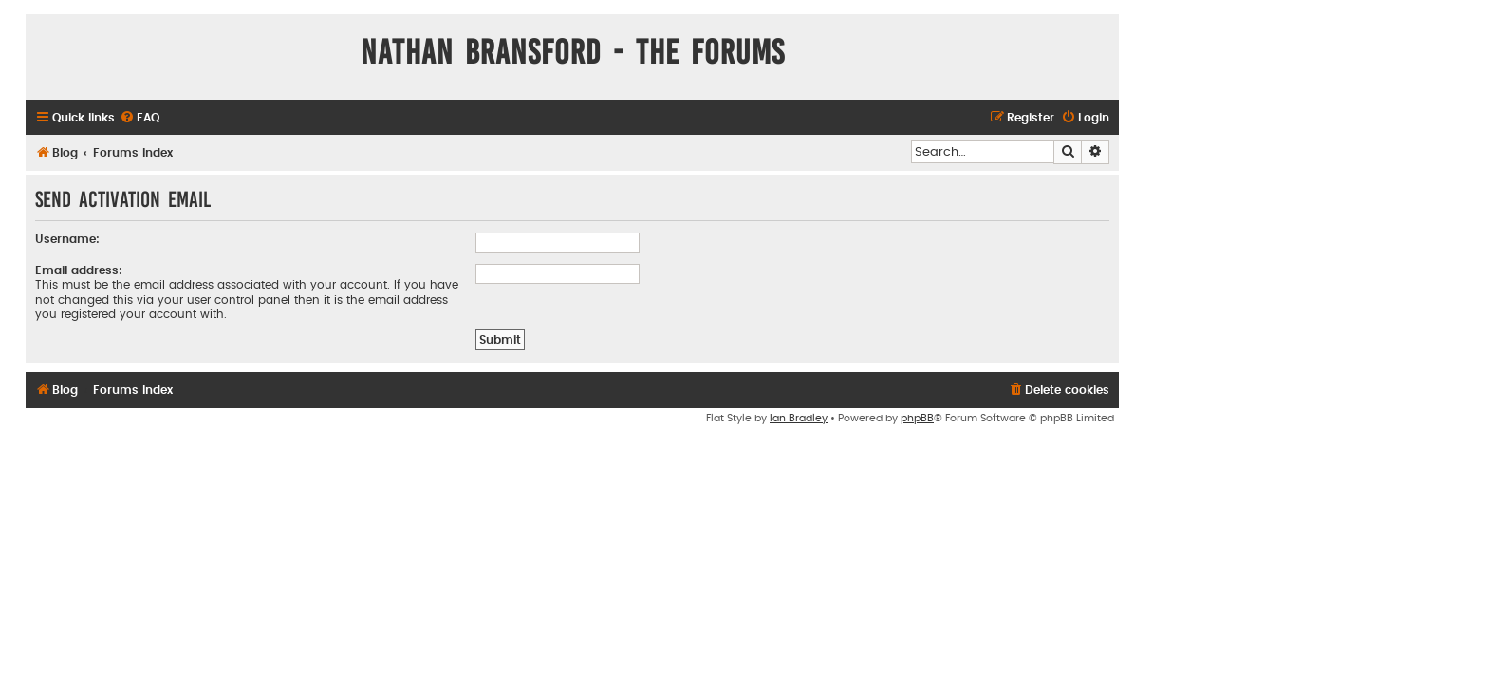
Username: (67, 239)
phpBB (917, 418)
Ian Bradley (799, 418)
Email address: (78, 270)
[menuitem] (139, 118)
